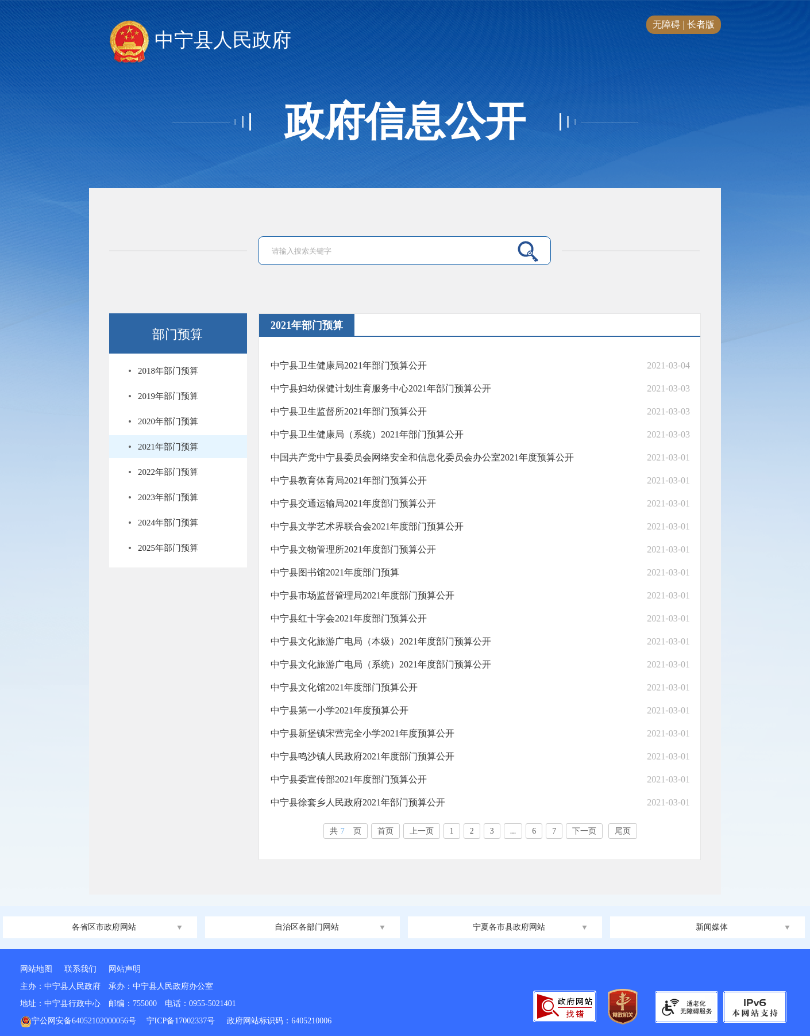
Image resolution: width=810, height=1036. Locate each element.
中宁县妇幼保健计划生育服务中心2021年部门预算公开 (381, 388)
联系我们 (80, 969)
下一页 (584, 831)
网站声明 (125, 969)
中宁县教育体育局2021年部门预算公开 (349, 480)
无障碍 (666, 24)
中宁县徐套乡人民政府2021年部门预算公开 (358, 802)
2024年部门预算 (168, 522)
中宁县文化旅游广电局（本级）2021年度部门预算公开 (381, 641)
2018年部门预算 (168, 370)
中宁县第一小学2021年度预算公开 (339, 710)
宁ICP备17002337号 (181, 1020)
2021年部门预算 (168, 446)
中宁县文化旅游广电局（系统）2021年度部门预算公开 (381, 664)
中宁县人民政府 (200, 41)
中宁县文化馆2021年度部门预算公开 (344, 687)
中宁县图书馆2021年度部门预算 (335, 572)
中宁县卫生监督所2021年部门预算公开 (349, 411)
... (513, 831)
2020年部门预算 (168, 421)
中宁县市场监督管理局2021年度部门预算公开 (362, 595)
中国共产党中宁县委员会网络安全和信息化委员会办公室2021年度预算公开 (422, 457)
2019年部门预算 (168, 396)
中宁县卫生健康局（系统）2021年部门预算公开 (367, 434)
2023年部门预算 (168, 497)
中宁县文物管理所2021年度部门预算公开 (353, 549)
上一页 (422, 831)
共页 (345, 831)
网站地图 (36, 969)
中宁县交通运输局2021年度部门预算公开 (353, 503)
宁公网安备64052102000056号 (78, 1020)
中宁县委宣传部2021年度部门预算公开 (349, 779)
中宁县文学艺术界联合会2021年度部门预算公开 (367, 526)
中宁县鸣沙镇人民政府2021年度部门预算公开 (362, 756)
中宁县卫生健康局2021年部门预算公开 (349, 365)
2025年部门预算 (168, 547)
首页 (385, 831)
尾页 (623, 831)
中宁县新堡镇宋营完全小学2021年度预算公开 (362, 733)
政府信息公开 (405, 122)
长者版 (701, 24)
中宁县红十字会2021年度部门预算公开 (349, 618)
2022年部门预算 (168, 472)
